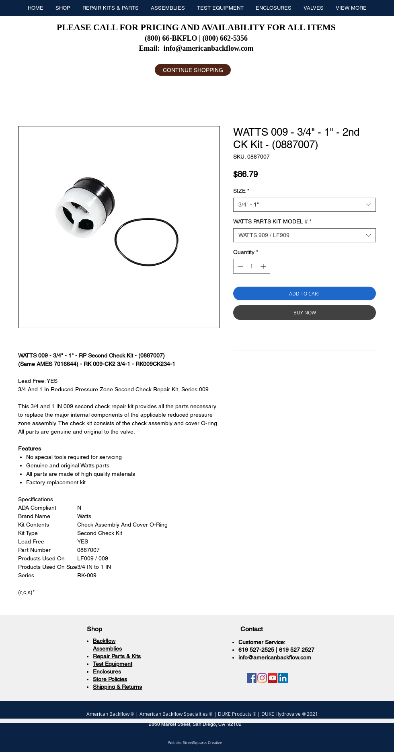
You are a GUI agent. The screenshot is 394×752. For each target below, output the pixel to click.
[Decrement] (239, 266)
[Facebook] (252, 678)
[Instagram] (262, 678)
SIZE (241, 191)
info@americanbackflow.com (208, 48)
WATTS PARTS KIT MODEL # (272, 221)
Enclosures (107, 671)
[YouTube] (272, 678)
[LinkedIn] (283, 678)
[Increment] (264, 266)
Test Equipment (112, 664)
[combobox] (304, 205)
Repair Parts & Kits (117, 656)
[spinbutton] (251, 266)
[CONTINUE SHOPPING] (193, 70)
